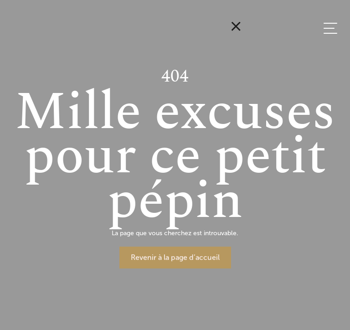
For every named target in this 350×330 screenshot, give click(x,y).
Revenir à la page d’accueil (175, 257)
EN (334, 91)
